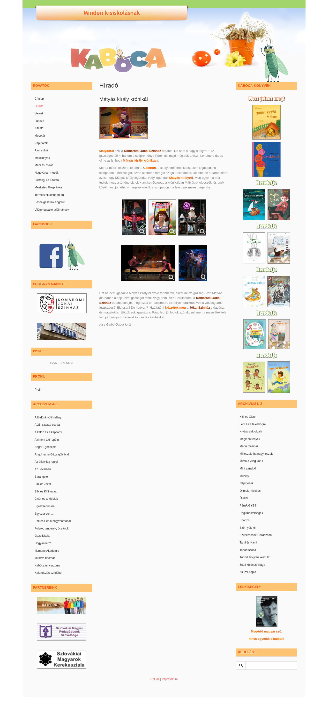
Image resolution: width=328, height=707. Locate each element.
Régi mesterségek (251, 513)
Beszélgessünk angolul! (50, 202)
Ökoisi (244, 498)
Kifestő (39, 128)
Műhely (244, 476)
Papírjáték (41, 143)
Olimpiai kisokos (250, 490)
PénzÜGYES (248, 505)
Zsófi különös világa (252, 564)
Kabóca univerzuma (47, 565)
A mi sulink (41, 150)
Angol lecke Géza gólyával (52, 454)
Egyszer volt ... (44, 513)
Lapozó (39, 121)
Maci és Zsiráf (44, 165)
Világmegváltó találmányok (52, 209)
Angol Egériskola (45, 447)
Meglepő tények (250, 439)
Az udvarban (43, 469)
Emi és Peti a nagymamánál (53, 521)
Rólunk (154, 679)
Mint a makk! (248, 468)
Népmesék (246, 483)
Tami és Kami (248, 542)
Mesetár (40, 135)
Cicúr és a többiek (46, 498)
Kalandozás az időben (49, 572)
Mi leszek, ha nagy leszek (256, 453)
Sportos (245, 520)
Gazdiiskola (42, 535)
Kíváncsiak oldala (251, 431)
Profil (38, 389)
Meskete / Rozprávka (48, 187)
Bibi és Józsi (43, 484)
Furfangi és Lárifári (47, 180)
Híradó (39, 106)
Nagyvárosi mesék (47, 172)
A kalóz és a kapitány (48, 432)
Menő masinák (249, 446)
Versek (39, 113)
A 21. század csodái (47, 424)
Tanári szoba (248, 550)
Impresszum (170, 679)
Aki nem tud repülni (47, 439)
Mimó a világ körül (251, 461)
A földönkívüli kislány (48, 417)
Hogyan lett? (43, 543)
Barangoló (41, 476)
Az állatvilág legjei (46, 461)
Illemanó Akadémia (47, 550)
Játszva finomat (45, 558)
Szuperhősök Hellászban (256, 535)
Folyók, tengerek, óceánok (52, 528)
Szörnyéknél (248, 527)
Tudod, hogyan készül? (255, 557)
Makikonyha (42, 158)
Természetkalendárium (49, 195)
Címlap (39, 98)
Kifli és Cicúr (248, 416)
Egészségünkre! (45, 506)
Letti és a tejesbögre (253, 424)
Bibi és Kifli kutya (46, 491)
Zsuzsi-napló (248, 572)
